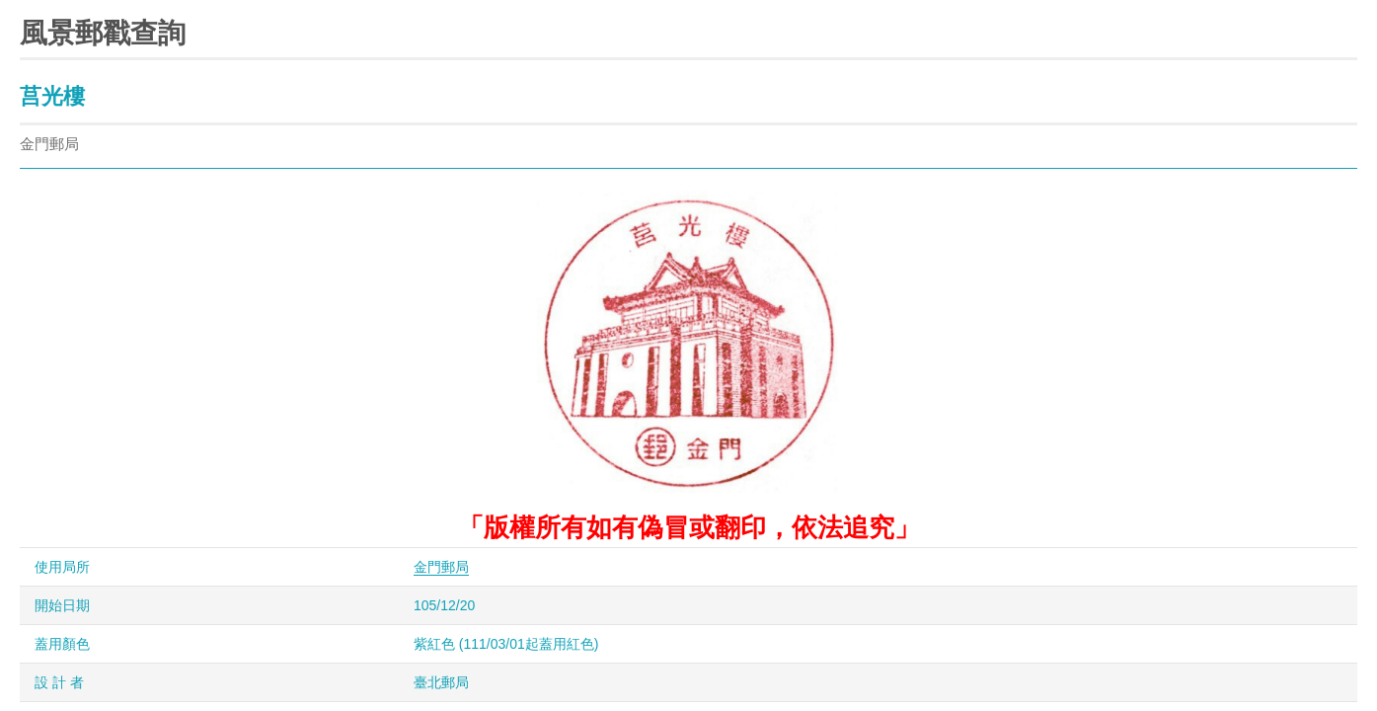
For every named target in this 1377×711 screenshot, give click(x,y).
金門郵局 (441, 567)
